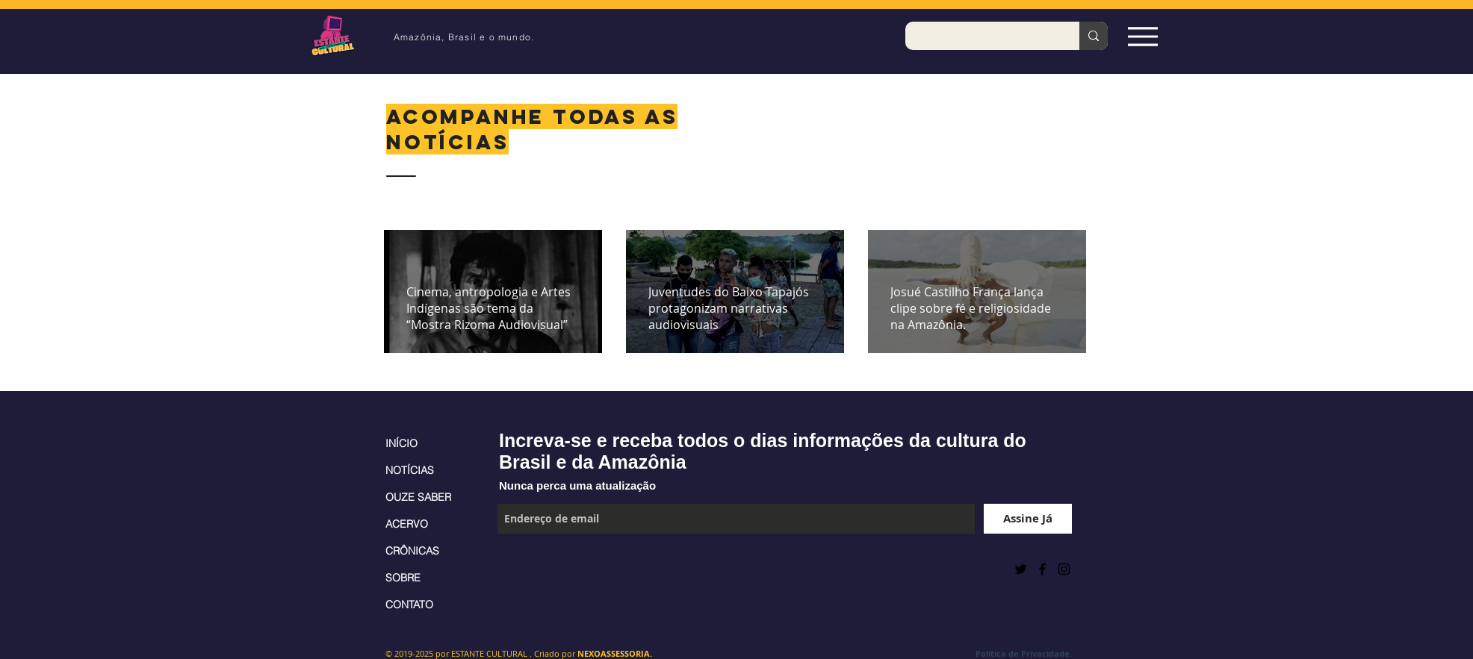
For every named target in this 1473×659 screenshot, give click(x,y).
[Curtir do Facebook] (534, 568)
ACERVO (406, 524)
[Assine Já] (1028, 519)
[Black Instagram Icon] (1064, 569)
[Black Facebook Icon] (1042, 569)
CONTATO (409, 604)
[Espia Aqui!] (1142, 36)
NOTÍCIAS (409, 470)
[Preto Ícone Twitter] (1021, 569)
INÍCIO (401, 443)
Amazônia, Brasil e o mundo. (464, 37)
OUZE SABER (418, 497)
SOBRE (403, 577)
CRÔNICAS (412, 551)
